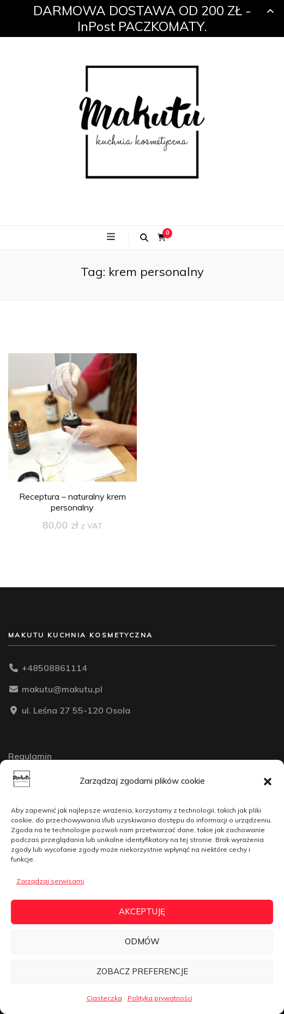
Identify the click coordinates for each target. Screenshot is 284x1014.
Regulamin (30, 756)
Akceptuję (142, 911)
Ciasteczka (104, 998)
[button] (267, 781)
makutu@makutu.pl (62, 689)
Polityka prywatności (160, 998)
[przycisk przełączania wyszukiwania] (144, 237)
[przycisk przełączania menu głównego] (112, 236)
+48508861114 (54, 667)
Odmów (142, 941)
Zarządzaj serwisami (50, 881)
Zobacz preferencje (142, 971)
